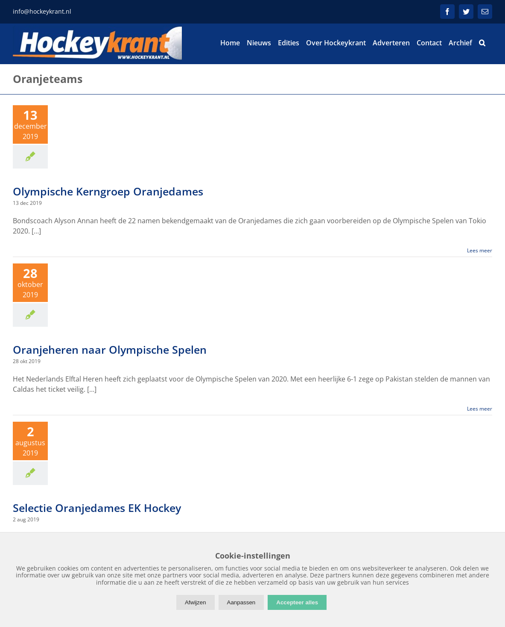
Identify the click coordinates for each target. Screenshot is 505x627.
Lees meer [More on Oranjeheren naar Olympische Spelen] (479, 408)
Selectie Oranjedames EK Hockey (97, 507)
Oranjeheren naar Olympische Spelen (110, 349)
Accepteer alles (297, 602)
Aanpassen (241, 602)
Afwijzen (195, 602)
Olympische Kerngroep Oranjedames (108, 191)
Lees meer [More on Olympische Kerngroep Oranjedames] (479, 250)
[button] (482, 43)
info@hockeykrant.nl (42, 11)
